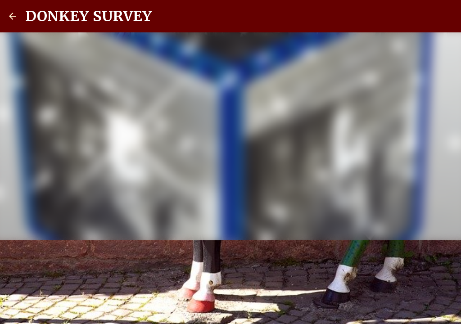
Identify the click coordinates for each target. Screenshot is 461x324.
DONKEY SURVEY (88, 16)
